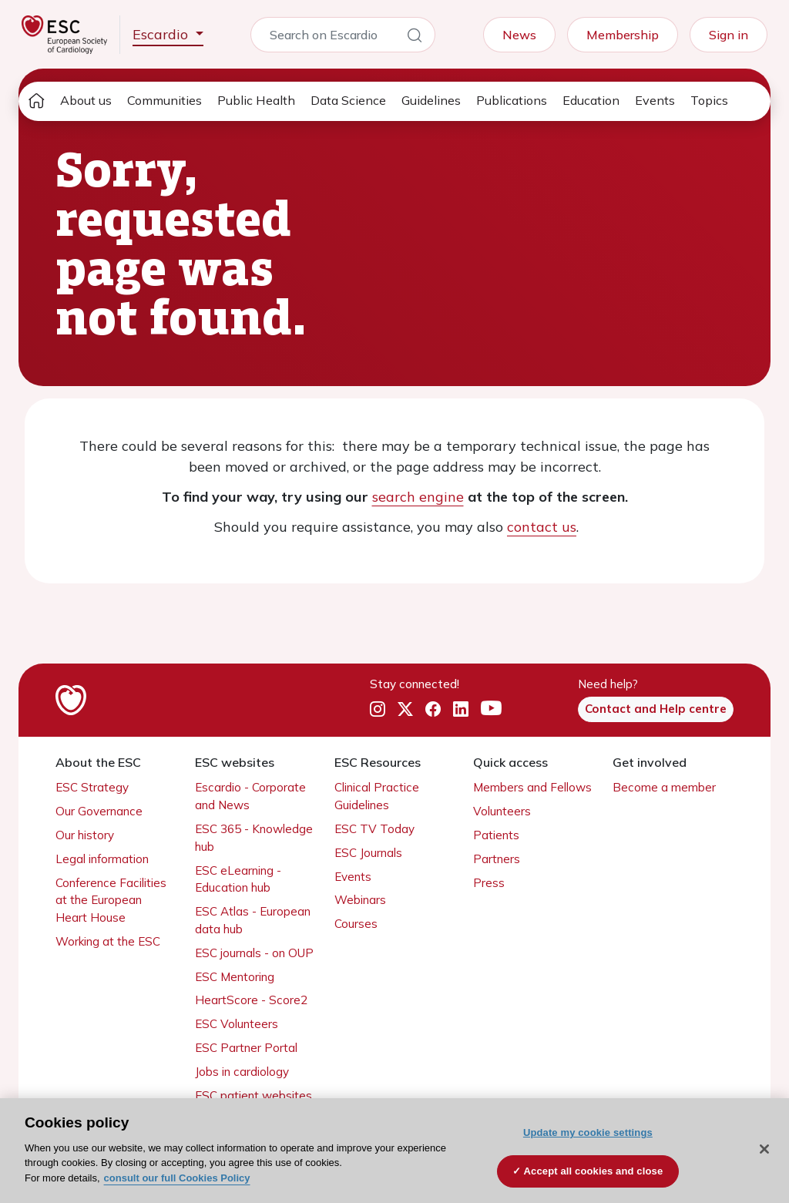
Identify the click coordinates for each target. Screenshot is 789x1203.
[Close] (764, 1149)
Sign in (728, 34)
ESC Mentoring (234, 976)
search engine (418, 497)
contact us (541, 527)
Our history (84, 835)
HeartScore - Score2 (251, 1000)
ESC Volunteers (236, 1024)
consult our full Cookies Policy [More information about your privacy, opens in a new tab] (177, 1178)
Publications (511, 100)
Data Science (348, 100)
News (519, 34)
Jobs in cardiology (242, 1071)
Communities (164, 100)
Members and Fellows (532, 787)
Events (655, 100)
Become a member (664, 787)
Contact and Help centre (656, 708)
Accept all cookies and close (593, 1171)
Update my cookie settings (588, 1132)
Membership (622, 34)
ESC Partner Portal (246, 1047)
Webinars (360, 899)
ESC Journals (368, 852)
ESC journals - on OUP (254, 953)
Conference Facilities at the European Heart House (110, 900)
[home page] (36, 101)
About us (86, 100)
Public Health (256, 100)
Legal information (102, 859)
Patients (496, 835)
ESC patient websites (253, 1095)
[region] (394, 1150)
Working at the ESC (107, 941)
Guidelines (431, 100)
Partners (496, 859)
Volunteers (502, 811)
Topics (709, 100)
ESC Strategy (92, 787)
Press (489, 882)
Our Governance (99, 811)
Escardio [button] (162, 34)
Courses (356, 923)
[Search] (414, 37)
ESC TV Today (374, 829)
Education (590, 100)
